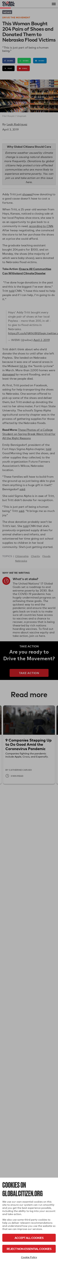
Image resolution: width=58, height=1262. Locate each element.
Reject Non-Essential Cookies (29, 1249)
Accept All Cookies (29, 1238)
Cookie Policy (29, 1257)
